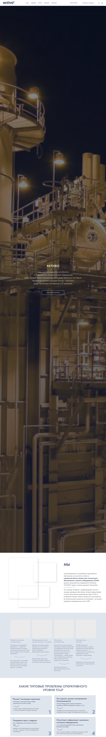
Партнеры (46, 3)
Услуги (40, 3)
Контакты (54, 3)
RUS (102, 3)
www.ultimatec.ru (69, 587)
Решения (33, 3)
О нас (27, 3)
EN (99, 3)
